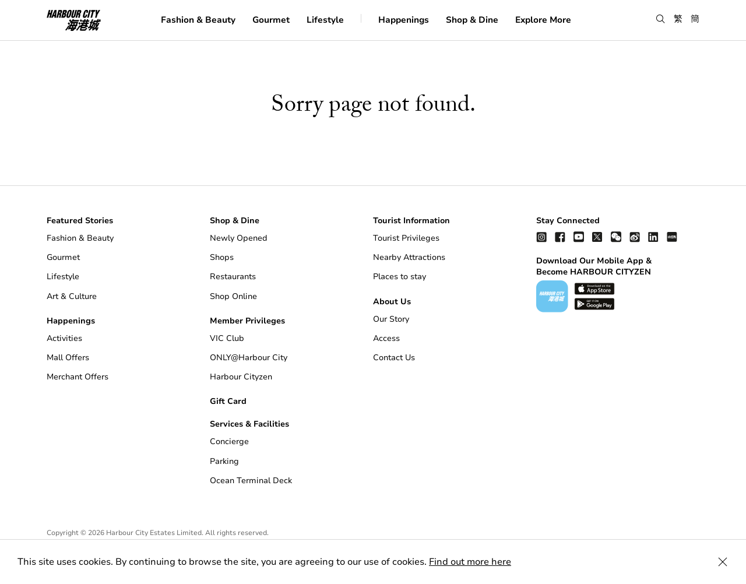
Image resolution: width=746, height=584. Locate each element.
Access (386, 338)
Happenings (403, 20)
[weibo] (634, 236)
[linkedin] (653, 236)
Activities (64, 338)
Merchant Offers (77, 376)
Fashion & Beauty (198, 20)
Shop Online (233, 296)
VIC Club (227, 338)
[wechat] (616, 236)
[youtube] (578, 236)
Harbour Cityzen (241, 376)
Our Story (391, 319)
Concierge (229, 441)
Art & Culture (72, 296)
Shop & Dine (472, 20)
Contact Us (394, 357)
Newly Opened (239, 238)
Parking (224, 461)
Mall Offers (68, 357)
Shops (222, 257)
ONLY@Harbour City (248, 357)
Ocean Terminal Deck (251, 480)
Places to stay (399, 276)
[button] (661, 19)
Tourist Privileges (406, 238)
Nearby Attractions (409, 257)
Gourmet (271, 20)
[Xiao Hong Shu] (672, 236)
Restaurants (233, 276)
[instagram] (541, 236)
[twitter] (597, 236)
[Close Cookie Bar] (723, 562)
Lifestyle (325, 20)
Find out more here (470, 561)
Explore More (543, 20)
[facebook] (560, 236)
